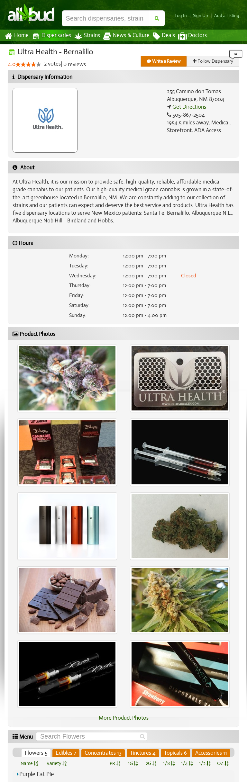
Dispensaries (50, 36)
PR (114, 763)
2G (150, 763)
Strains (84, 36)
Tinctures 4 (143, 753)
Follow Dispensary (213, 61)
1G (133, 763)
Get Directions (188, 107)
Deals (159, 36)
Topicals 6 (176, 753)
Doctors (187, 36)
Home (16, 36)
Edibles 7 (68, 753)
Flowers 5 (38, 753)
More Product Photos (123, 718)
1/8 (169, 763)
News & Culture (123, 36)
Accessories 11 (211, 753)
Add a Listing (227, 15)
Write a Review (164, 61)
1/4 (187, 763)
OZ (223, 763)
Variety (57, 763)
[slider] (28, 64)
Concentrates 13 (104, 753)
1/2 (205, 763)
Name (29, 763)
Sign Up (202, 15)
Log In (183, 15)
